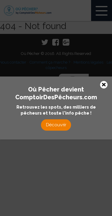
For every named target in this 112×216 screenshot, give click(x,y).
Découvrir (56, 125)
